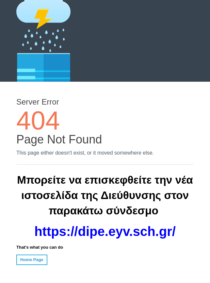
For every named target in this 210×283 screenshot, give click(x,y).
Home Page (31, 259)
